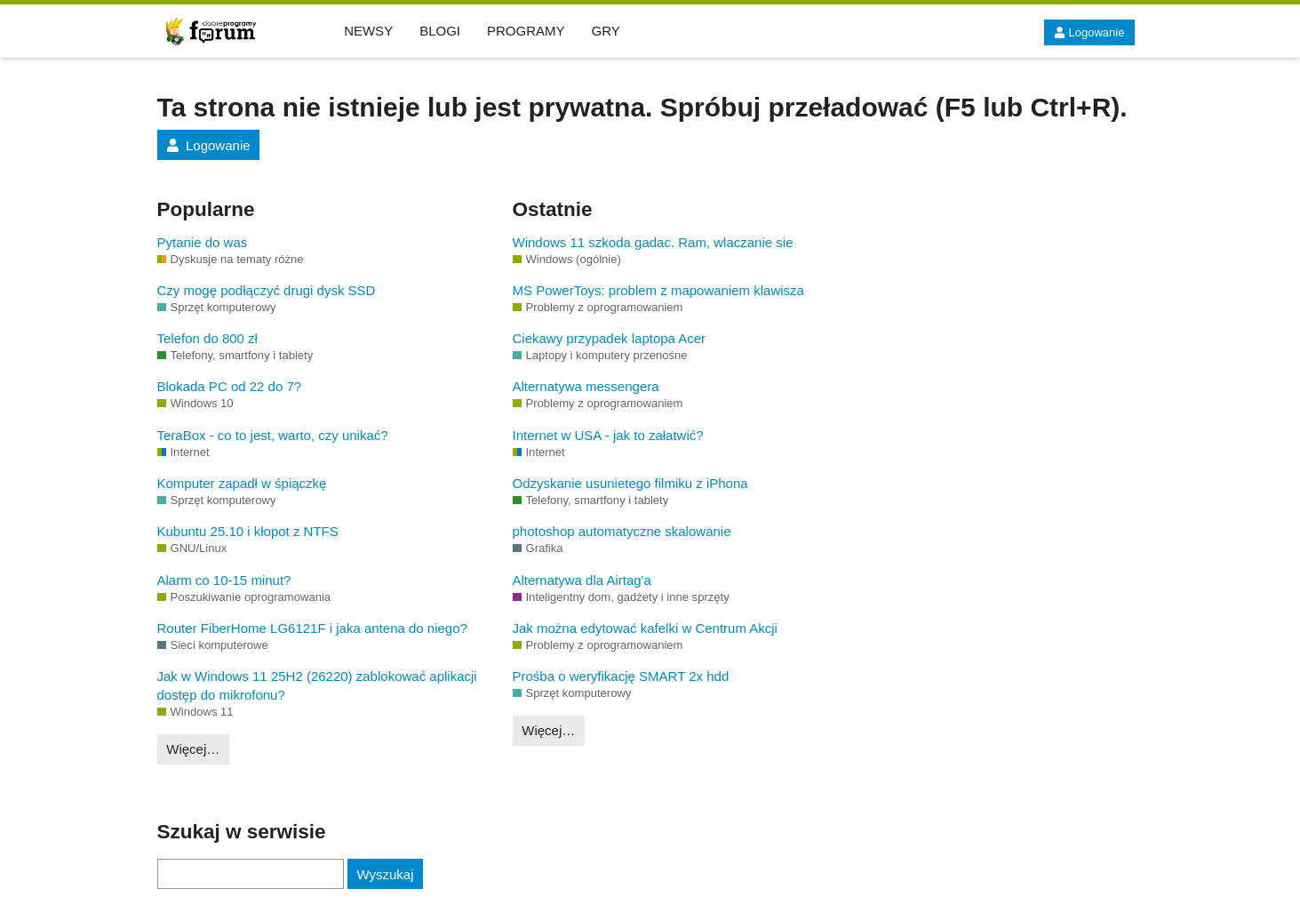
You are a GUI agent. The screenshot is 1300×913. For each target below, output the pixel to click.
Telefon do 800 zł (207, 338)
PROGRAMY (526, 30)
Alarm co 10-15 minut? (224, 580)
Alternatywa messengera (586, 386)
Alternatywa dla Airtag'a (582, 580)
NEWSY (368, 30)
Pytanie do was (202, 242)
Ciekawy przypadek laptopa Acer (609, 338)
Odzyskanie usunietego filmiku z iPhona (630, 483)
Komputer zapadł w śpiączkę (242, 483)
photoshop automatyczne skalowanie (622, 531)
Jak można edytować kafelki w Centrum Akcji (645, 628)
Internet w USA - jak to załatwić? (608, 435)
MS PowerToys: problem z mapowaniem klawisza (658, 290)
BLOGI (439, 30)
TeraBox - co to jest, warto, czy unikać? (272, 435)
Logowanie (1089, 32)
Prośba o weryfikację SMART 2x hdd (621, 676)
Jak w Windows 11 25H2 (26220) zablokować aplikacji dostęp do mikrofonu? (317, 685)
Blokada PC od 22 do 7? (229, 386)
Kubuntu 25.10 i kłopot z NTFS (248, 531)
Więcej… (192, 749)
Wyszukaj (384, 874)
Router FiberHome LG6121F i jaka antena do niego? (312, 628)
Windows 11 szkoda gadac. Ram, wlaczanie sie (653, 242)
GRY (606, 30)
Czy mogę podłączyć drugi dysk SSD (266, 290)
